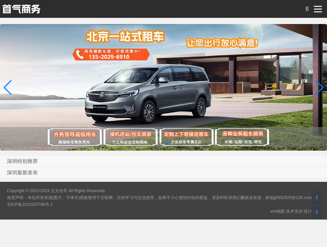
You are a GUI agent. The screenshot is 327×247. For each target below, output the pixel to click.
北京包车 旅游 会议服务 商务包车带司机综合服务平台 (21, 9)
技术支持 (294, 211)
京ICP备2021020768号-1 (30, 204)
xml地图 (277, 211)
